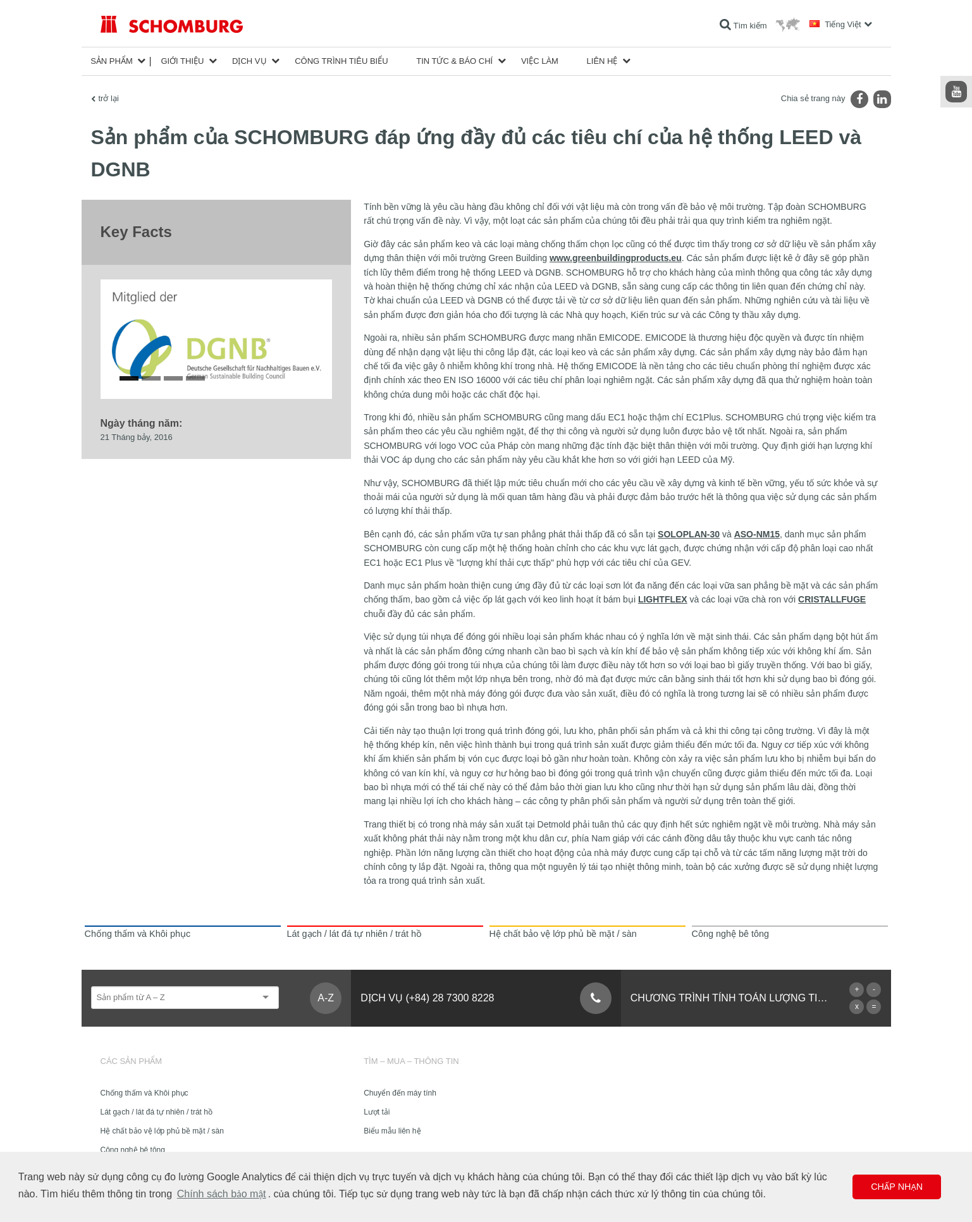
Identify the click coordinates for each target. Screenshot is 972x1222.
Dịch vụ (249, 61)
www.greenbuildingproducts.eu (616, 258)
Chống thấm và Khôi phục (144, 1093)
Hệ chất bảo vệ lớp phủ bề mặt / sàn (162, 1131)
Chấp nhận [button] (897, 1187)
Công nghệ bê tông (133, 1150)
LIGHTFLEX (662, 599)
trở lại (109, 98)
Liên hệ (602, 61)
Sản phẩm (111, 61)
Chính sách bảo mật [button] (221, 1193)
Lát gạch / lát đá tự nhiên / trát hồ (156, 1112)
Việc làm (539, 61)
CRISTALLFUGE (832, 599)
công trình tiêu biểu (341, 61)
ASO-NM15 (757, 534)
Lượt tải (377, 1112)
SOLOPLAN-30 (689, 534)
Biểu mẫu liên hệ (392, 1131)
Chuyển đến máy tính (400, 1093)
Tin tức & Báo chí (454, 61)
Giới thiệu (182, 61)
